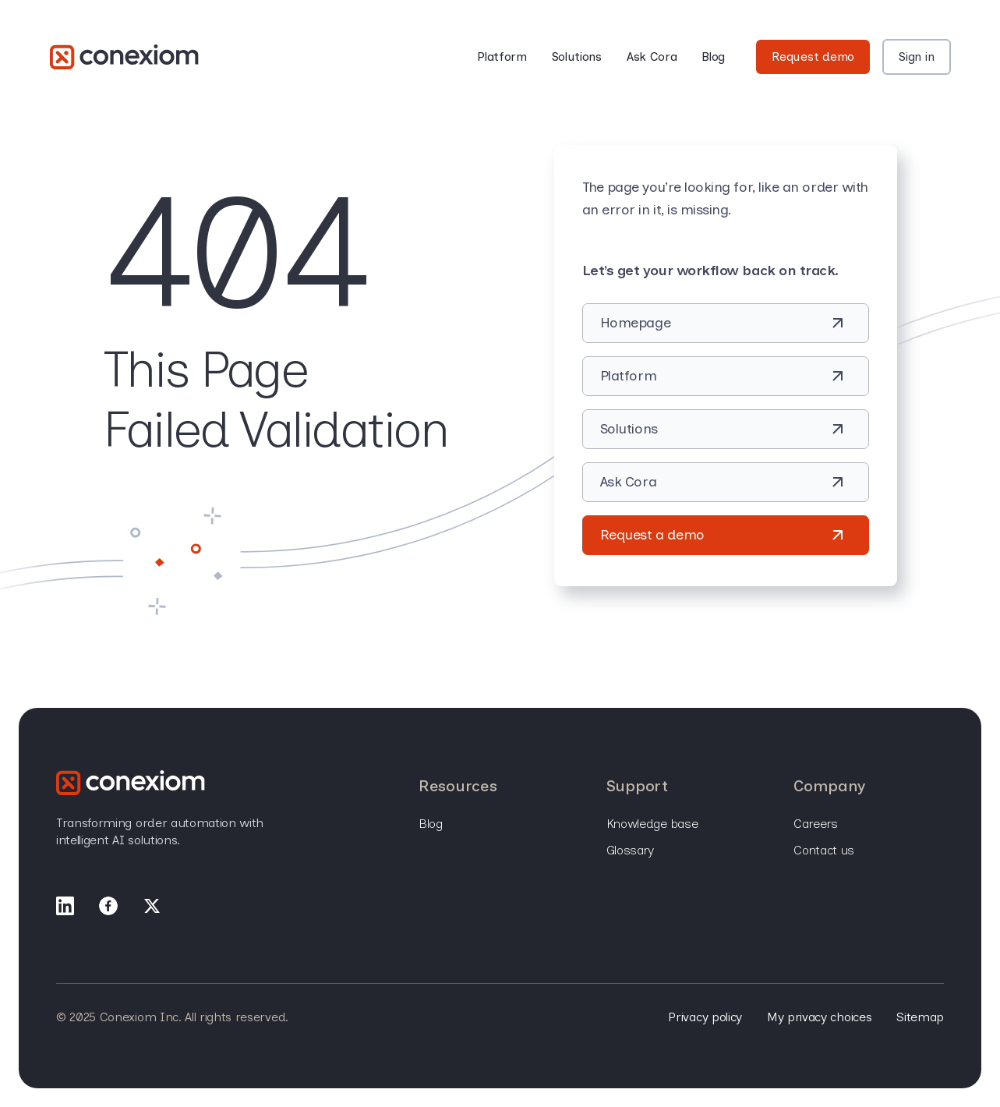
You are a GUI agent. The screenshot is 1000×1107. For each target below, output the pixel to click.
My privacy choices (819, 1017)
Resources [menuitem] (457, 785)
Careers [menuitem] (815, 823)
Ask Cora (652, 56)
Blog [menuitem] (431, 823)
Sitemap (920, 1017)
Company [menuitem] (828, 785)
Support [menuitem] (637, 785)
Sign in (916, 56)
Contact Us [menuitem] (823, 850)
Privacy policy (705, 1017)
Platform (501, 56)
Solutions (577, 56)
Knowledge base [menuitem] (652, 823)
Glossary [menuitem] (630, 850)
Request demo (813, 56)
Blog (713, 56)
